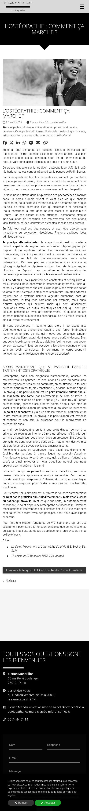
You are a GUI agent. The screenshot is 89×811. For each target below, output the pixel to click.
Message (15, 771)
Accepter (48, 802)
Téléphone (53, 744)
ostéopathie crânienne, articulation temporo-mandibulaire (41, 127)
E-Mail (13, 758)
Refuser (21, 802)
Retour (9, 581)
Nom (12, 744)
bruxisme (8, 131)
